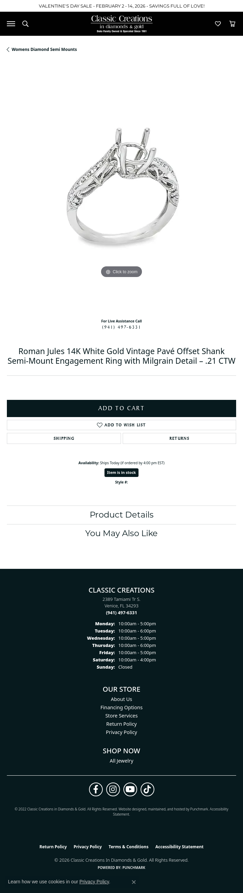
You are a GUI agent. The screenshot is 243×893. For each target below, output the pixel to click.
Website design (130, 809)
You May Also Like (121, 533)
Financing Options (121, 707)
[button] (25, 23)
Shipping (64, 438)
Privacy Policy (121, 732)
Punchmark (199, 809)
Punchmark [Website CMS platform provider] (133, 867)
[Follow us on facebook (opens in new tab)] (96, 789)
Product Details (122, 515)
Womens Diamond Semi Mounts (44, 49)
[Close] (234, 6)
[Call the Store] (121, 612)
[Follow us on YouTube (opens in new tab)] (130, 789)
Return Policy (121, 724)
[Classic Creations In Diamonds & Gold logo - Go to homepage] (122, 24)
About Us (121, 699)
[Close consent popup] (134, 882)
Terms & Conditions (128, 847)
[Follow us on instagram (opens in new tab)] (113, 789)
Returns (179, 438)
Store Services (121, 715)
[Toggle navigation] (11, 24)
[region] (121, 188)
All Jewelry (121, 760)
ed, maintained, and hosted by (166, 809)
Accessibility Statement (179, 847)
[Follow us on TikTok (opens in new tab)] (147, 789)
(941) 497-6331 (121, 327)
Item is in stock (121, 472)
